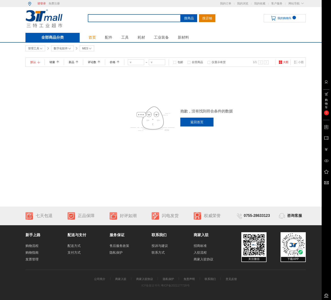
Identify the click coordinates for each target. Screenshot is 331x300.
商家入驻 (120, 279)
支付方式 (74, 252)
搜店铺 (207, 18)
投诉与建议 (160, 246)
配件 (108, 37)
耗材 (141, 37)
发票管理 (32, 259)
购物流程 (32, 246)
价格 (114, 62)
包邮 (180, 62)
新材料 (183, 37)
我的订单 (225, 3)
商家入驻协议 (203, 259)
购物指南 (32, 252)
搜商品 (189, 18)
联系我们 (210, 279)
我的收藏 (259, 3)
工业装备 (161, 37)
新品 (73, 62)
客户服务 (276, 3)
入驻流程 (200, 252)
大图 (283, 62)
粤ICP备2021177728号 (175, 285)
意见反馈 (231, 279)
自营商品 (197, 62)
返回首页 (196, 122)
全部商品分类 (52, 37)
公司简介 (99, 279)
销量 (54, 62)
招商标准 (200, 246)
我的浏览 (242, 3)
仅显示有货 (219, 62)
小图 (299, 62)
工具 (125, 37)
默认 (35, 62)
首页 (92, 37)
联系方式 (158, 252)
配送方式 (74, 246)
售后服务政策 (119, 246)
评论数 (94, 62)
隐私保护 (116, 252)
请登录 (41, 3)
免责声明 (189, 279)
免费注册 (54, 3)
